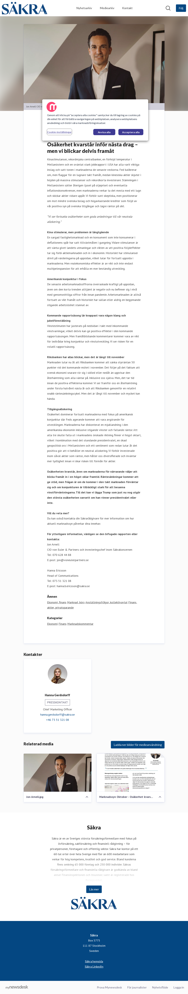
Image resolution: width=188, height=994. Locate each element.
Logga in (178, 987)
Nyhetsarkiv (84, 8)
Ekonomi (52, 624)
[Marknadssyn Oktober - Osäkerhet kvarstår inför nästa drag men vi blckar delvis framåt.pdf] (131, 773)
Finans (63, 624)
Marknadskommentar (80, 624)
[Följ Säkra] (181, 8)
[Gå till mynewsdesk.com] (17, 987)
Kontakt (127, 8)
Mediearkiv (107, 8)
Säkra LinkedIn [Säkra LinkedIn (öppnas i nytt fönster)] (94, 966)
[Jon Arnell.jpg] (57, 773)
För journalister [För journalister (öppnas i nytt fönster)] (137, 987)
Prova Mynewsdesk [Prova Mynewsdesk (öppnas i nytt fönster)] (109, 987)
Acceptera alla (131, 132)
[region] (95, 120)
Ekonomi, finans (56, 602)
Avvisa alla (104, 132)
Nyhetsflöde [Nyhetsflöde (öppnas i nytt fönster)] (160, 987)
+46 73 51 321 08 (57, 720)
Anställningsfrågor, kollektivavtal (106, 602)
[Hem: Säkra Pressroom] (24, 8)
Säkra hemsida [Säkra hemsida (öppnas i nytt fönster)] (94, 961)
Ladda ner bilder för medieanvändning (138, 744)
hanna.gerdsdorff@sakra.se (57, 714)
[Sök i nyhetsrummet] (168, 8)
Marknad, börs (76, 602)
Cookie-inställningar (59, 132)
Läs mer (94, 889)
